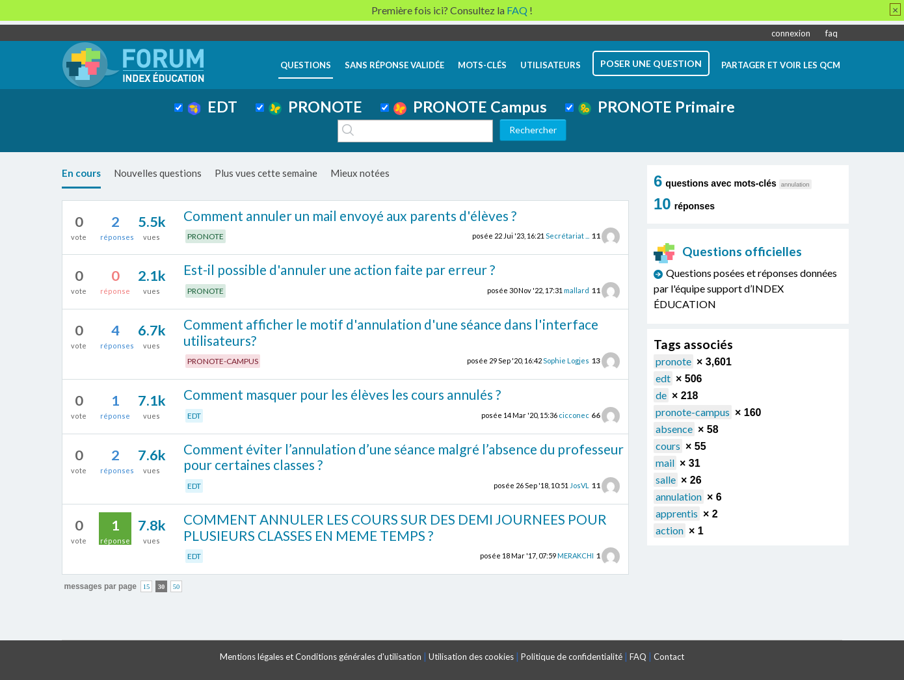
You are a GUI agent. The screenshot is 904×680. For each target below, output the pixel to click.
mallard (576, 290)
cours (668, 445)
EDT (212, 107)
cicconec (574, 415)
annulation (679, 496)
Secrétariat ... (567, 235)
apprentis (677, 513)
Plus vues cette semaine (266, 173)
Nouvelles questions (158, 173)
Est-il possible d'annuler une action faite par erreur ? (339, 269)
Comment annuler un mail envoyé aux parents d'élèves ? (349, 215)
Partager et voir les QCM (780, 65)
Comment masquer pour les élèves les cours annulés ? (342, 394)
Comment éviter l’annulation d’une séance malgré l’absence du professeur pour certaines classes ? (403, 457)
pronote (673, 361)
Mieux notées (360, 173)
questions (305, 65)
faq (831, 33)
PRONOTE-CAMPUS (222, 361)
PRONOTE (315, 107)
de (661, 395)
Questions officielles (728, 251)
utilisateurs (550, 65)
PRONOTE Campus (470, 107)
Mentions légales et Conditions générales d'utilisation (320, 656)
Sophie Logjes (566, 360)
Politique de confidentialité (571, 656)
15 (146, 586)
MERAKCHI (575, 555)
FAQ (638, 656)
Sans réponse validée (394, 65)
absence (674, 429)
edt (663, 378)
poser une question (651, 63)
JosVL (579, 485)
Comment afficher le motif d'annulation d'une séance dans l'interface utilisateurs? (390, 332)
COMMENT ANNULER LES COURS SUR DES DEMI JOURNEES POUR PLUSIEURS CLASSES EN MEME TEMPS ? (395, 527)
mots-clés (482, 65)
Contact (669, 656)
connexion (790, 33)
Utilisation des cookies (471, 656)
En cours (81, 173)
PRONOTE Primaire (656, 107)
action (670, 530)
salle (666, 479)
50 (176, 586)
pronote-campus (693, 412)
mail (665, 462)
